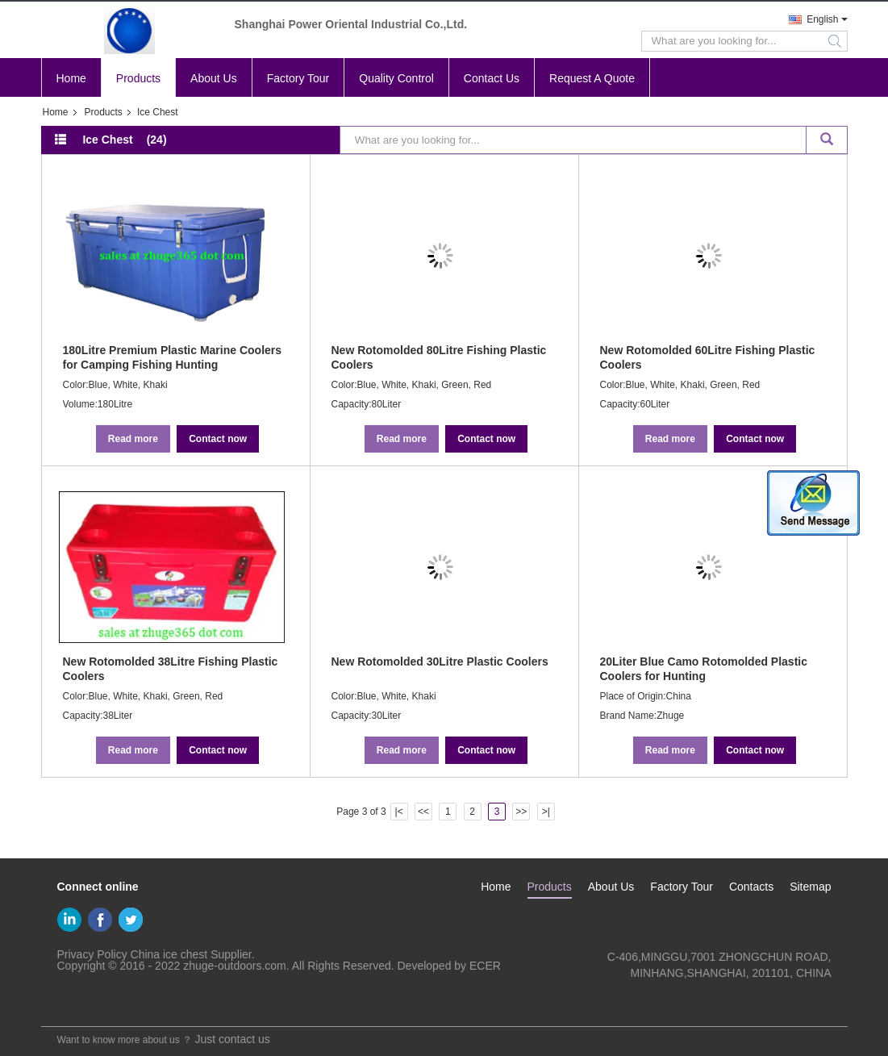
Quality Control (396, 78)
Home (71, 78)
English (822, 19)
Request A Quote (592, 78)
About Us (213, 78)
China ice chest (169, 954)
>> (521, 811)
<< (423, 811)
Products (138, 78)
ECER (485, 965)
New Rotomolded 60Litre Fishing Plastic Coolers (707, 357)
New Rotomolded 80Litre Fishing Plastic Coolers (439, 357)
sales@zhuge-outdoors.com (761, 989)
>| (546, 811)
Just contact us (231, 1039)
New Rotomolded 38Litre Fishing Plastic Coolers (170, 668)
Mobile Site (74, 1004)
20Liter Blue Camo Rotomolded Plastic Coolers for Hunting (704, 668)
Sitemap (810, 886)
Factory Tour (298, 78)
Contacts (751, 886)
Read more (133, 439)
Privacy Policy (92, 954)
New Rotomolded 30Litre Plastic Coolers (439, 661)
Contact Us (491, 78)
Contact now (218, 439)
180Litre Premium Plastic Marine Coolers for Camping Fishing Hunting (172, 357)
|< (399, 811)
